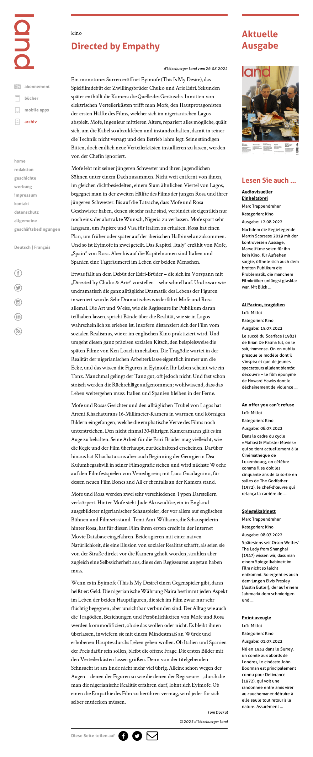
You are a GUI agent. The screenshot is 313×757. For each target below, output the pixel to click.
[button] (151, 735)
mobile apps (37, 110)
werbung (23, 186)
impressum (25, 195)
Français (42, 247)
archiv (31, 121)
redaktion (23, 169)
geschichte (25, 178)
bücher (31, 98)
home (20, 161)
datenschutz (26, 212)
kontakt (21, 203)
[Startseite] (24, 67)
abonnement (37, 86)
